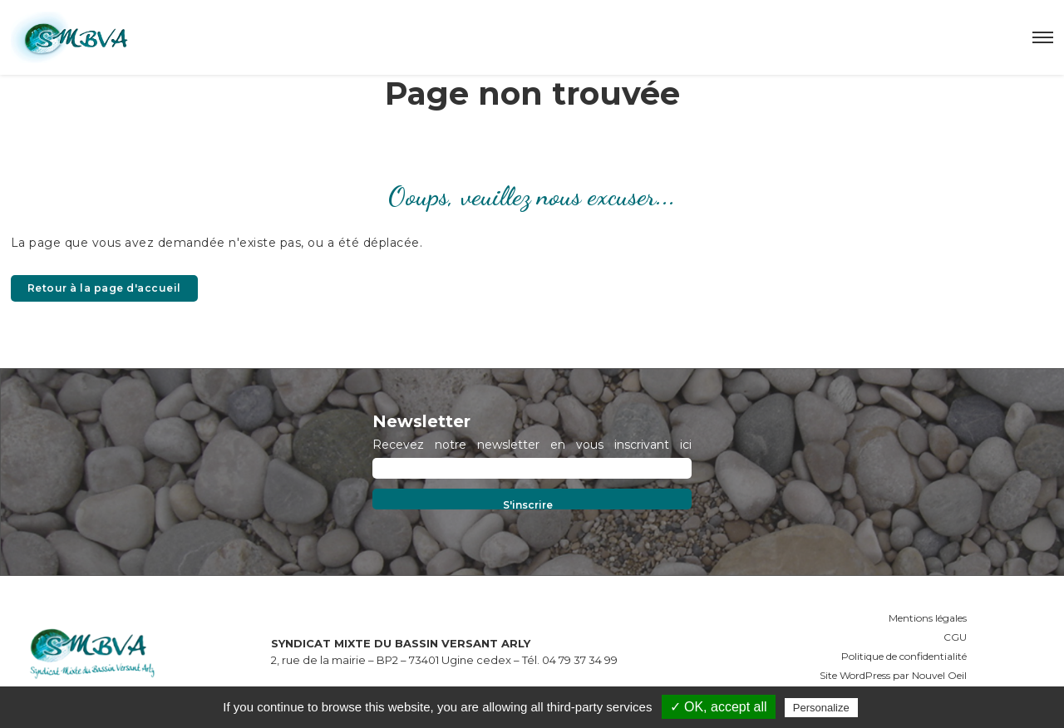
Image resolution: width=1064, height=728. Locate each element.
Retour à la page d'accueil (104, 288)
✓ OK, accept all (718, 707)
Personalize (821, 707)
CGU (955, 637)
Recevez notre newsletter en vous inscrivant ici (532, 444)
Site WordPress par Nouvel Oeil (893, 675)
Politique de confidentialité (904, 656)
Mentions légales (928, 618)
